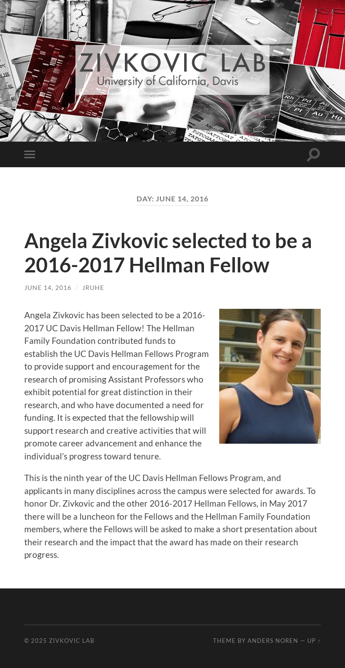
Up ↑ (314, 640)
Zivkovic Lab (71, 640)
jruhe (93, 287)
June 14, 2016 (47, 287)
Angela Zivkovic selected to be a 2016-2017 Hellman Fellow (168, 252)
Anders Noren (273, 640)
